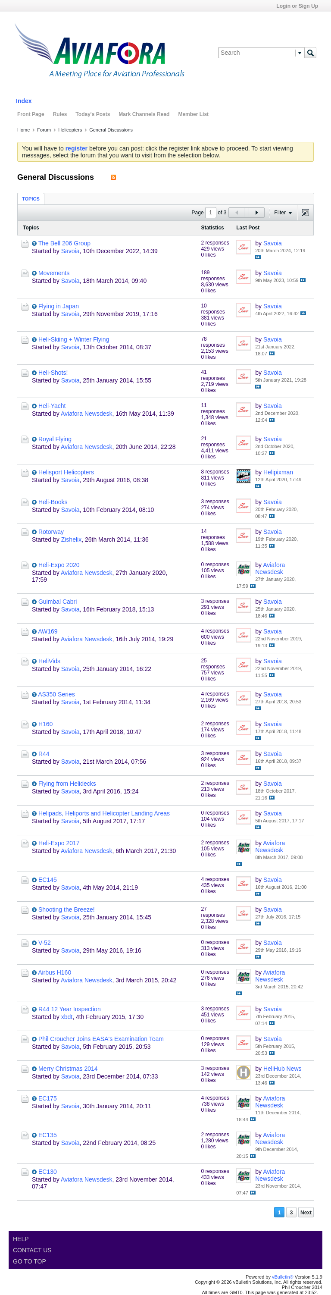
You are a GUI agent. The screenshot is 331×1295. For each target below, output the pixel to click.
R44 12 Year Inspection (69, 1009)
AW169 (47, 631)
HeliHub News (282, 1068)
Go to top (29, 1261)
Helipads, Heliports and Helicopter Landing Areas (104, 813)
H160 (45, 724)
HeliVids (49, 661)
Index (24, 100)
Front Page (30, 114)
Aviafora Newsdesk (86, 413)
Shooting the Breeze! (66, 909)
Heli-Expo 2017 (59, 843)
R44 (44, 753)
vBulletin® (283, 1276)
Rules (60, 114)
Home (23, 129)
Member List (193, 114)
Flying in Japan (58, 306)
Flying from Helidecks (67, 783)
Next (306, 1213)
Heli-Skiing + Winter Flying (73, 339)
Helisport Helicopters (66, 472)
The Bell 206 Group (64, 243)
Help (21, 1238)
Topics (31, 198)
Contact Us (32, 1250)
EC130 (47, 1171)
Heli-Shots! (53, 372)
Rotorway (51, 531)
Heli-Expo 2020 (59, 564)
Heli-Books (53, 502)
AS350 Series (56, 694)
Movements (53, 273)
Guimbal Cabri (57, 601)
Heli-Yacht (52, 405)
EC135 (47, 1135)
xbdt (66, 1016)
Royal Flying (55, 439)
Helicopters (70, 129)
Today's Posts (92, 114)
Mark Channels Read (144, 114)
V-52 (44, 942)
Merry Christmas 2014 (68, 1068)
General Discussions (111, 129)
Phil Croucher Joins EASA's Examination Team (101, 1038)
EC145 (47, 879)
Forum (44, 129)
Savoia (70, 251)
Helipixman (278, 472)
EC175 (47, 1098)
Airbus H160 (54, 972)
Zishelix (71, 539)
